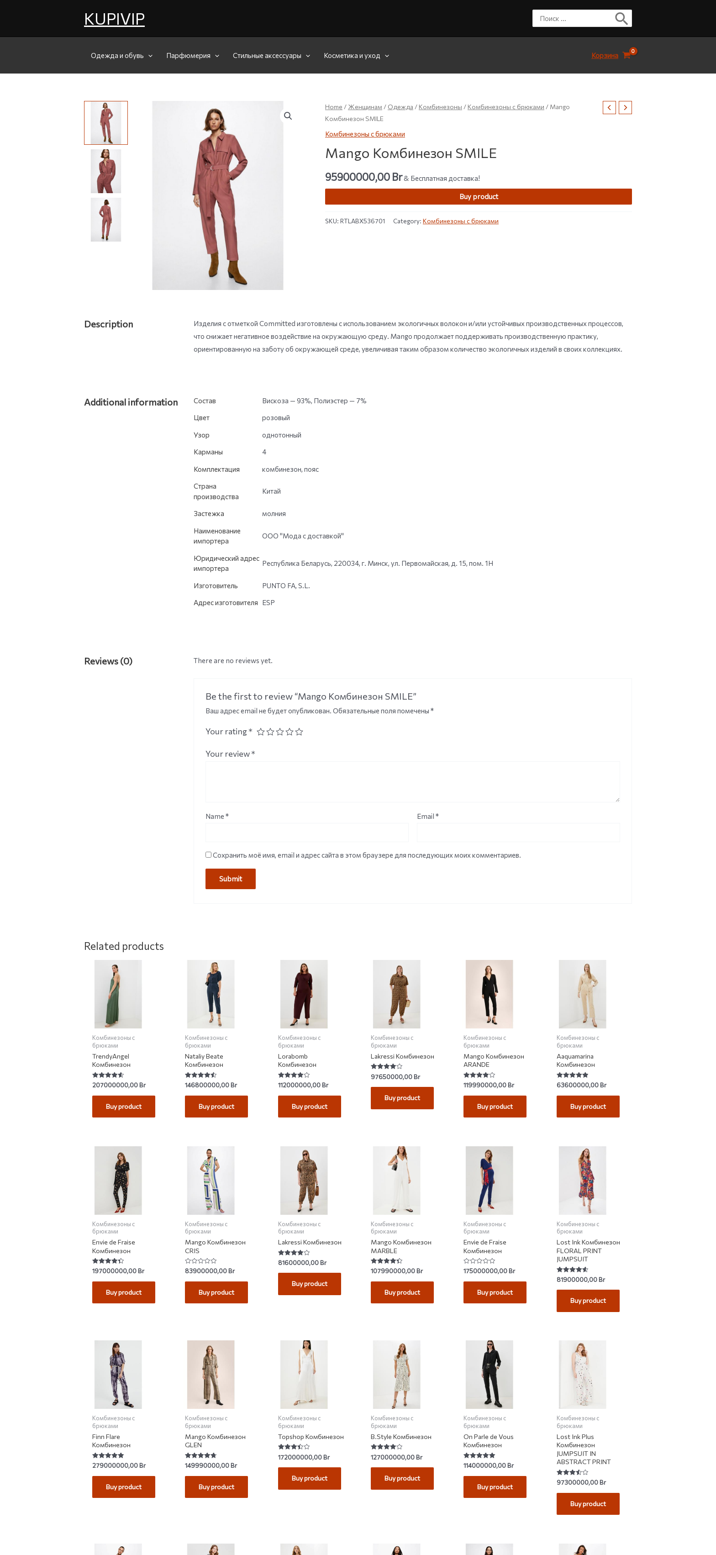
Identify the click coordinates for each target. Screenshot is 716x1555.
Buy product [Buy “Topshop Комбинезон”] (311, 1492)
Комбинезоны (440, 107)
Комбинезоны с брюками (506, 107)
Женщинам (365, 107)
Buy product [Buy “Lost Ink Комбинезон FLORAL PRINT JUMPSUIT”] (589, 1304)
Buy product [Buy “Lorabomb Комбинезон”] (311, 1107)
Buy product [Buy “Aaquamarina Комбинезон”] (589, 1107)
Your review (230, 754)
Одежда (400, 107)
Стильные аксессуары (271, 55)
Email (428, 816)
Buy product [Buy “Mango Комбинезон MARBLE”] (403, 1295)
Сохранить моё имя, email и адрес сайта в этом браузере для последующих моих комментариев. (367, 855)
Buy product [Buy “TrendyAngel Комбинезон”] (125, 1107)
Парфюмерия (192, 55)
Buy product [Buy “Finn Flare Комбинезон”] (125, 1492)
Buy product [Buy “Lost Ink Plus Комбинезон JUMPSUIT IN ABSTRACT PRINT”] (589, 1510)
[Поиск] (622, 18)
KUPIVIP (114, 18)
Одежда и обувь (122, 55)
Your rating (229, 731)
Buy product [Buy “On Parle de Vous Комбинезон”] (496, 1492)
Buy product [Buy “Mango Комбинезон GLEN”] (218, 1492)
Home (333, 107)
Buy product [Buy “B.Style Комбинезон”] (403, 1483)
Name (217, 816)
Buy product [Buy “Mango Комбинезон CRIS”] (218, 1295)
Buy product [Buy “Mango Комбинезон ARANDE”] (496, 1107)
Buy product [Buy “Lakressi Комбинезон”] (403, 1107)
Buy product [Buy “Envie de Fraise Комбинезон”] (125, 1295)
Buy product (478, 196)
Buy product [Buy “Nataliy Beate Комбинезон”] (218, 1107)
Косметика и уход (356, 55)
